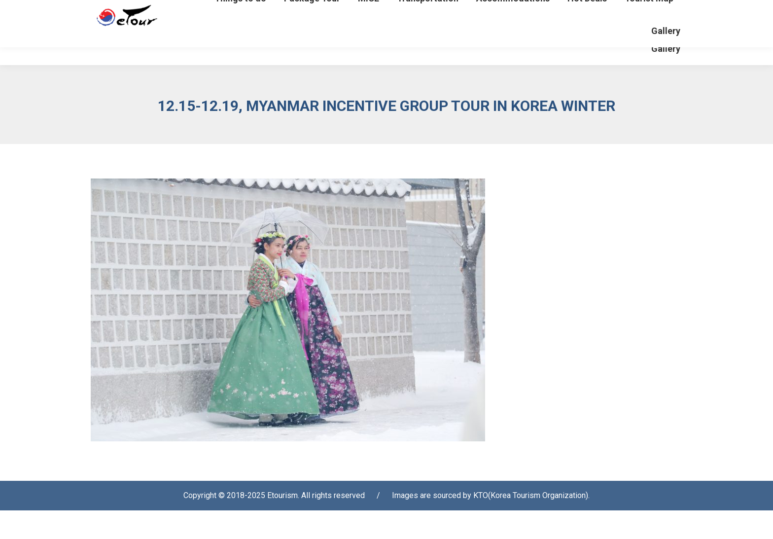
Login (532, 14)
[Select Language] (643, 11)
